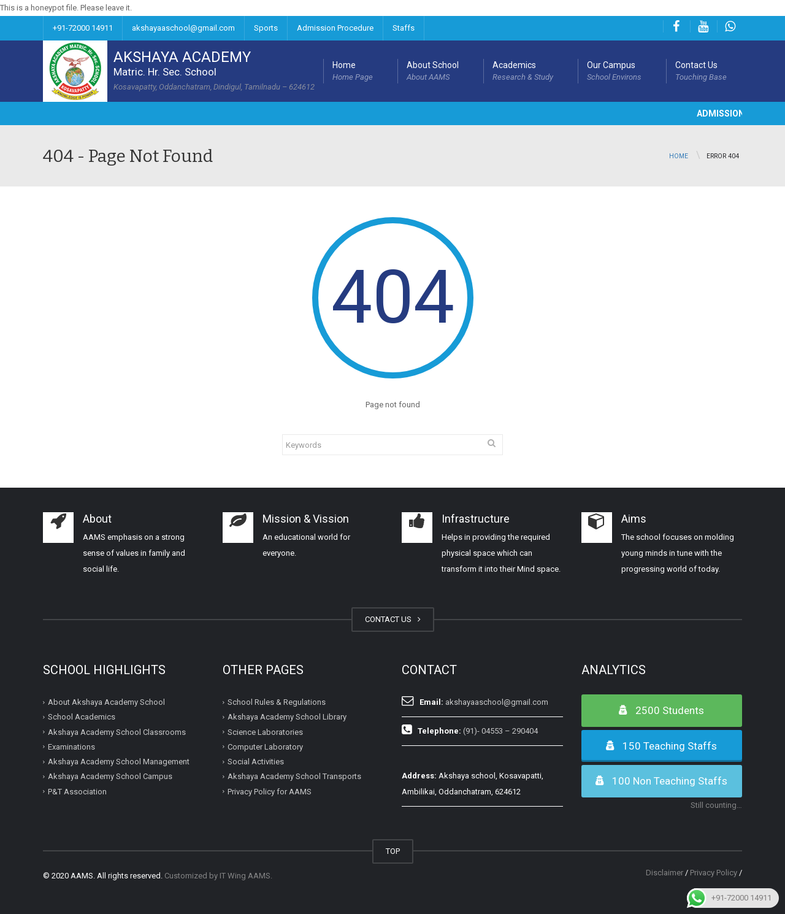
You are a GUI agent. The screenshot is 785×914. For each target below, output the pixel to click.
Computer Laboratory (265, 746)
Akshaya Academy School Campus (110, 776)
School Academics (81, 716)
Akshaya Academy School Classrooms (117, 731)
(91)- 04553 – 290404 (500, 730)
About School (433, 71)
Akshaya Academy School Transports (294, 776)
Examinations (71, 746)
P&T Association (77, 791)
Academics (522, 71)
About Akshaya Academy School (106, 702)
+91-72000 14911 (83, 28)
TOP (393, 851)
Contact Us (701, 71)
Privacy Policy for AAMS (270, 791)
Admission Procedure (335, 28)
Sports (266, 28)
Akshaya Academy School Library (287, 716)
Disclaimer (664, 872)
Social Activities (256, 761)
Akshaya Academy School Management (119, 761)
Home (352, 71)
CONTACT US (393, 619)
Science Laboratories (265, 731)
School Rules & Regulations (277, 702)
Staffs (403, 28)
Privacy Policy (713, 872)
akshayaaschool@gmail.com (183, 28)
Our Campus (614, 71)
